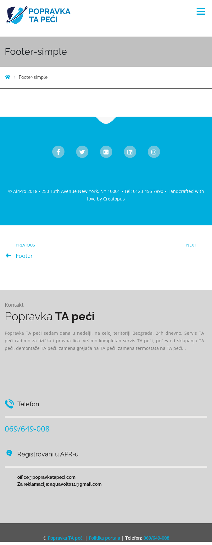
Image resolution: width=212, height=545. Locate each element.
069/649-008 (27, 428)
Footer (24, 255)
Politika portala (104, 538)
